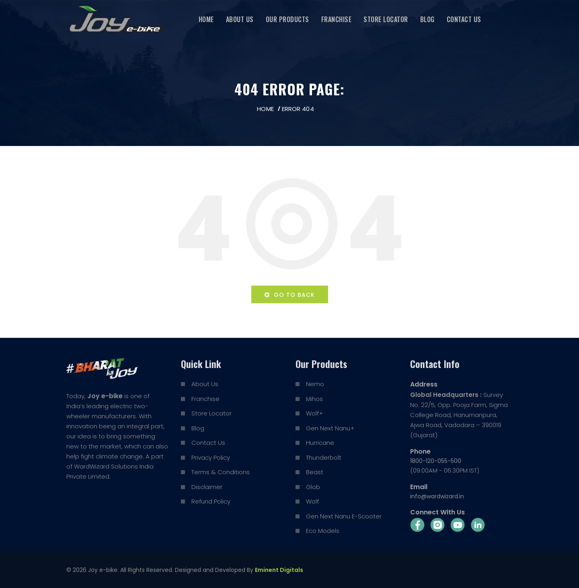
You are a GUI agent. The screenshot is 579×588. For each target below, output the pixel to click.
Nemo (315, 384)
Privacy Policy (210, 457)
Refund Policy (210, 501)
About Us (240, 19)
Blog (427, 19)
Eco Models (322, 530)
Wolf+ (314, 413)
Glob (313, 487)
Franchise (336, 19)
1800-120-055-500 (435, 461)
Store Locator (385, 19)
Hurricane (320, 442)
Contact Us (464, 19)
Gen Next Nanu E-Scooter (344, 516)
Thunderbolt (323, 457)
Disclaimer (206, 487)
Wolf (312, 501)
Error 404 (298, 109)
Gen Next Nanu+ (330, 428)
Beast (314, 472)
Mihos (314, 399)
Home (206, 19)
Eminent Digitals (279, 570)
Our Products (287, 19)
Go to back (290, 295)
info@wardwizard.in (437, 496)
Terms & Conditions (220, 472)
